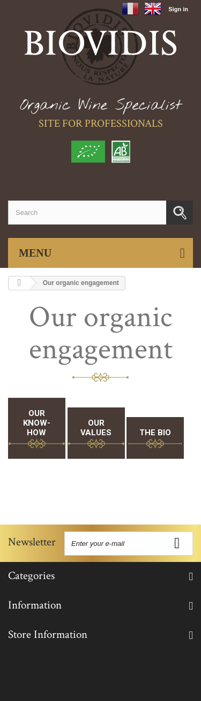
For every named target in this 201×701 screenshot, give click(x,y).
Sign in (178, 9)
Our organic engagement (101, 333)
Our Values (95, 427)
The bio (155, 432)
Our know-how (36, 423)
